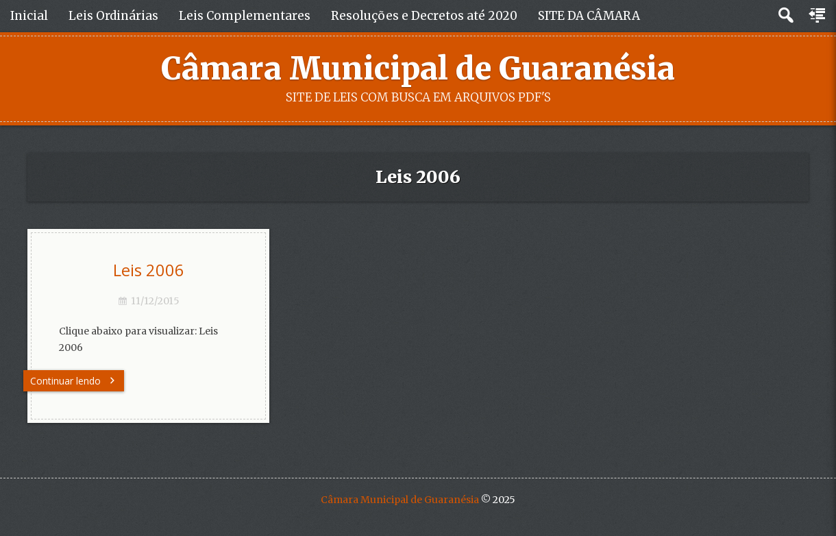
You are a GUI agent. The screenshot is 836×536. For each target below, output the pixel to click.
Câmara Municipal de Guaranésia (418, 68)
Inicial (29, 15)
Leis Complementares (244, 15)
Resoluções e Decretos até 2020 (424, 15)
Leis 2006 (148, 270)
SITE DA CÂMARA (589, 15)
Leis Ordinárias (113, 15)
